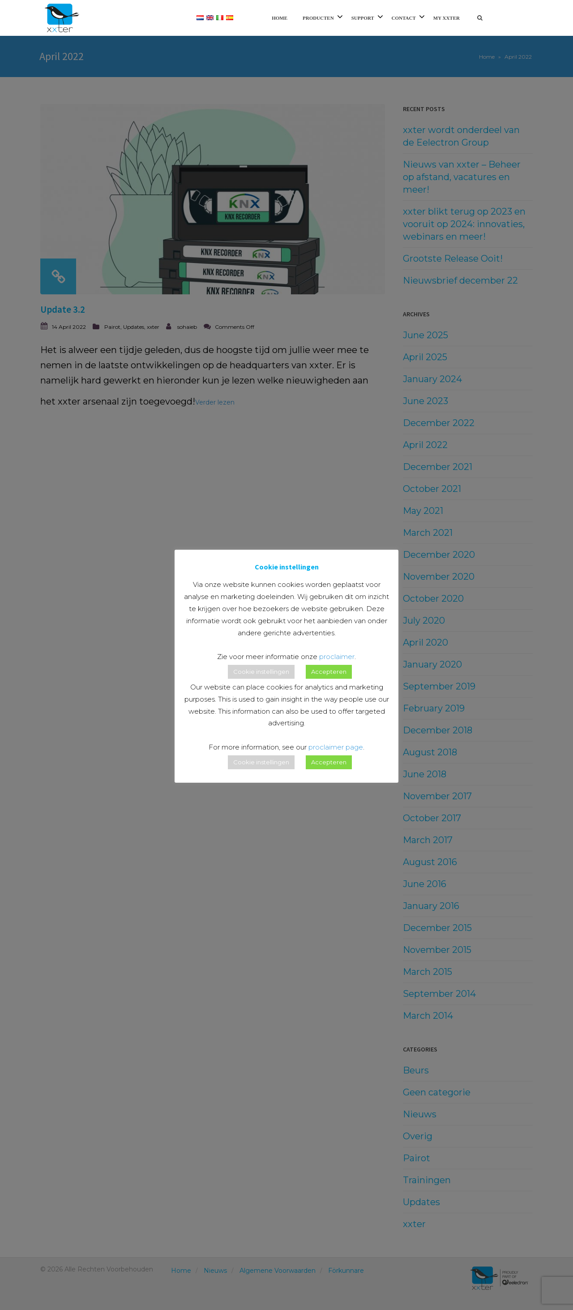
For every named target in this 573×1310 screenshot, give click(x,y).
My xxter (446, 18)
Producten (318, 18)
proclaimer (337, 656)
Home (279, 18)
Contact (404, 18)
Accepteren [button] (328, 671)
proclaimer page (335, 747)
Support (362, 18)
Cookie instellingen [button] (261, 671)
